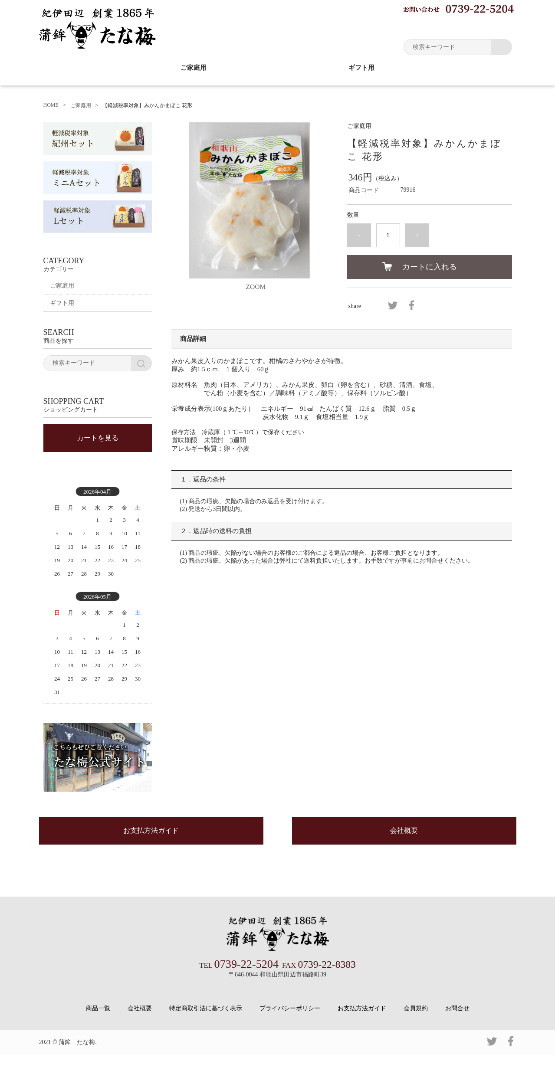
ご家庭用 (194, 67)
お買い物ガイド (366, 26)
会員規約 (416, 1024)
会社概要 (404, 848)
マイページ (421, 26)
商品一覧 (98, 1024)
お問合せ (457, 1024)
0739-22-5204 (239, 980)
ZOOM (256, 286)
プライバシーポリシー (289, 1024)
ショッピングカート (481, 26)
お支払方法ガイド (151, 848)
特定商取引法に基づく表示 (205, 1024)
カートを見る (98, 448)
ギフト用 (361, 67)
